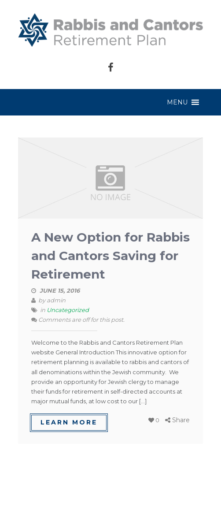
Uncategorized (68, 309)
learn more (69, 422)
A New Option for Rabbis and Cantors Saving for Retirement (110, 256)
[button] (177, 102)
